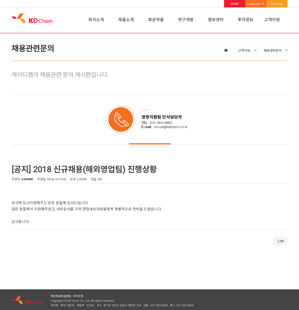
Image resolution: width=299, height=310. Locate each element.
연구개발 (186, 19)
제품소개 (126, 19)
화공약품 (156, 19)
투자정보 (245, 19)
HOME (234, 4)
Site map (277, 4)
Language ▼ (255, 4)
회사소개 (96, 19)
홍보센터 (216, 19)
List (281, 241)
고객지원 (272, 19)
